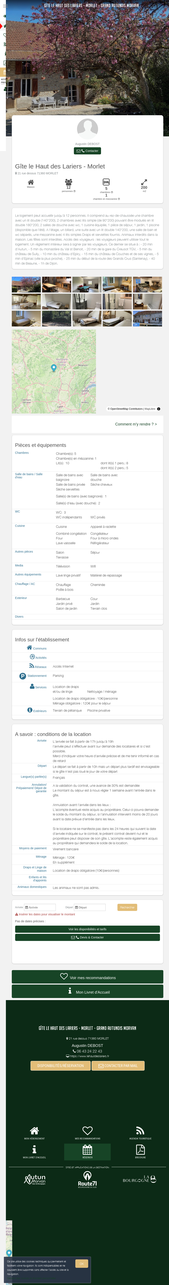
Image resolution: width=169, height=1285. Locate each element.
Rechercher (130, 907)
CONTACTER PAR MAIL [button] (120, 1065)
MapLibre (152, 408)
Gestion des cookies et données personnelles (31, 1278)
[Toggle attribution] (161, 408)
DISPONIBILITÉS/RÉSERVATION (63, 1065)
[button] (90, 150)
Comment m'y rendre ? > (139, 424)
